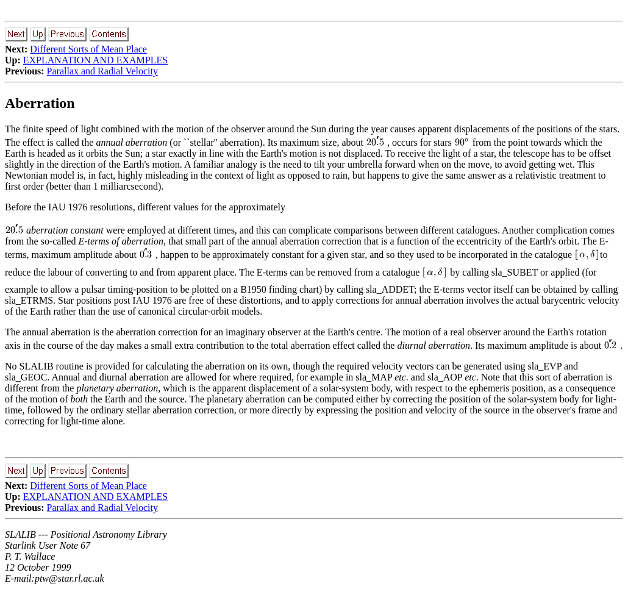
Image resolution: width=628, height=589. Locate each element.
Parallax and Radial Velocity (102, 71)
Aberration (40, 103)
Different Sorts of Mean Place (88, 49)
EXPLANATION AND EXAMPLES (95, 60)
